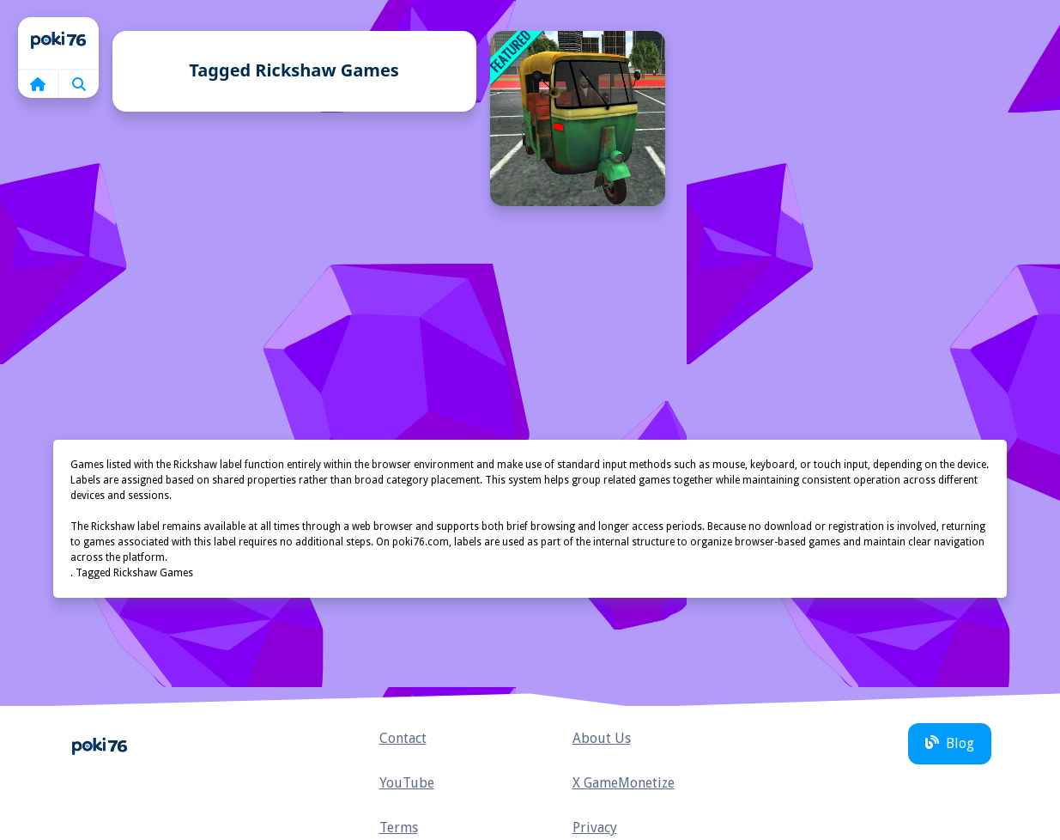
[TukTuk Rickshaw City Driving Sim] (577, 118)
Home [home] (58, 43)
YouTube (406, 783)
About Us (601, 738)
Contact (403, 738)
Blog (949, 743)
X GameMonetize (623, 783)
